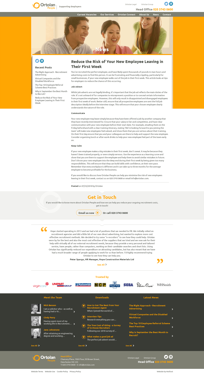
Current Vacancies (87, 14)
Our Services (107, 14)
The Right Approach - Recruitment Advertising (147, 307)
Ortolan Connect (126, 14)
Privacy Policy (75, 371)
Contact (167, 14)
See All (101, 264)
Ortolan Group (147, 4)
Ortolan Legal (131, 4)
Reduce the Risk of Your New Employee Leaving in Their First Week (50, 100)
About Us (144, 14)
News (156, 14)
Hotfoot (169, 371)
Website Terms (37, 371)
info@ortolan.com (87, 364)
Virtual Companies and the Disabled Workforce (47, 79)
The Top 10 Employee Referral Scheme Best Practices (49, 86)
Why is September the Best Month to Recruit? (148, 334)
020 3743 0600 (163, 9)
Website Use (50, 371)
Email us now (86, 212)
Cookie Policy (62, 371)
